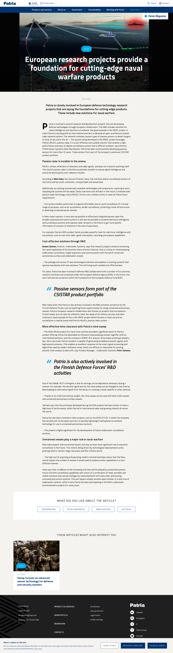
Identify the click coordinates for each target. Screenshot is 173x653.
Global (34, 3)
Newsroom (135, 9)
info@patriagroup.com (27, 615)
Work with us (61, 615)
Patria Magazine (157, 16)
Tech (86, 48)
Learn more (38, 648)
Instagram (140, 618)
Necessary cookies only (132, 645)
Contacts (165, 3)
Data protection (96, 610)
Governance (77, 9)
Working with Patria (115, 9)
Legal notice (95, 615)
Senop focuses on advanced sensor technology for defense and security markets (35, 581)
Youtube (139, 635)
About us (62, 9)
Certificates (95, 606)
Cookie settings (96, 619)
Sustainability (94, 9)
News (21, 566)
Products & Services (64, 606)
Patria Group (141, 630)
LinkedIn (139, 612)
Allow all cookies (157, 645)
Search (153, 3)
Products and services (42, 9)
